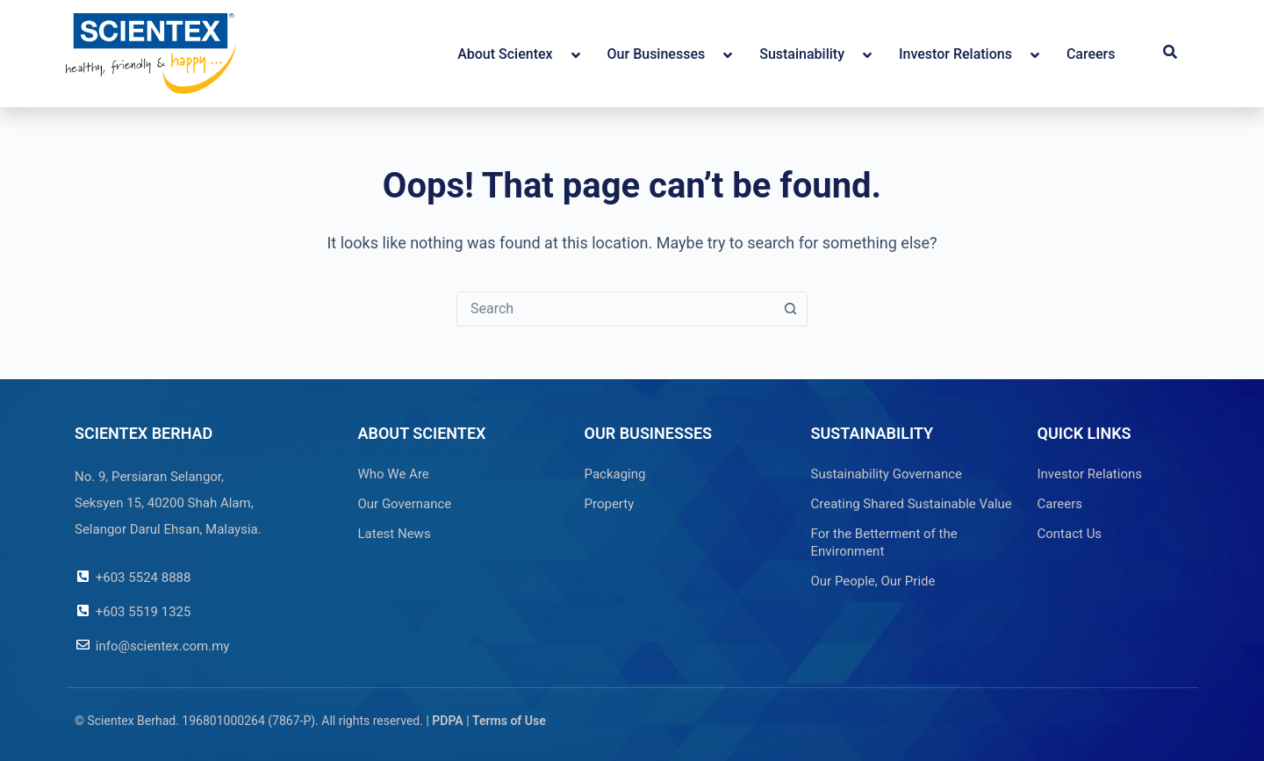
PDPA (447, 721)
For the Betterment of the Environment (884, 542)
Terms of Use (509, 721)
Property (610, 504)
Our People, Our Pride (873, 581)
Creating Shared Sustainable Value (911, 504)
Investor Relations (1090, 474)
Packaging (615, 474)
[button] (1170, 53)
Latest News (394, 534)
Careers (1060, 504)
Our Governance (405, 504)
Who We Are (393, 474)
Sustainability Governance (887, 474)
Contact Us (1070, 534)
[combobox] (615, 309)
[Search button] (790, 309)
